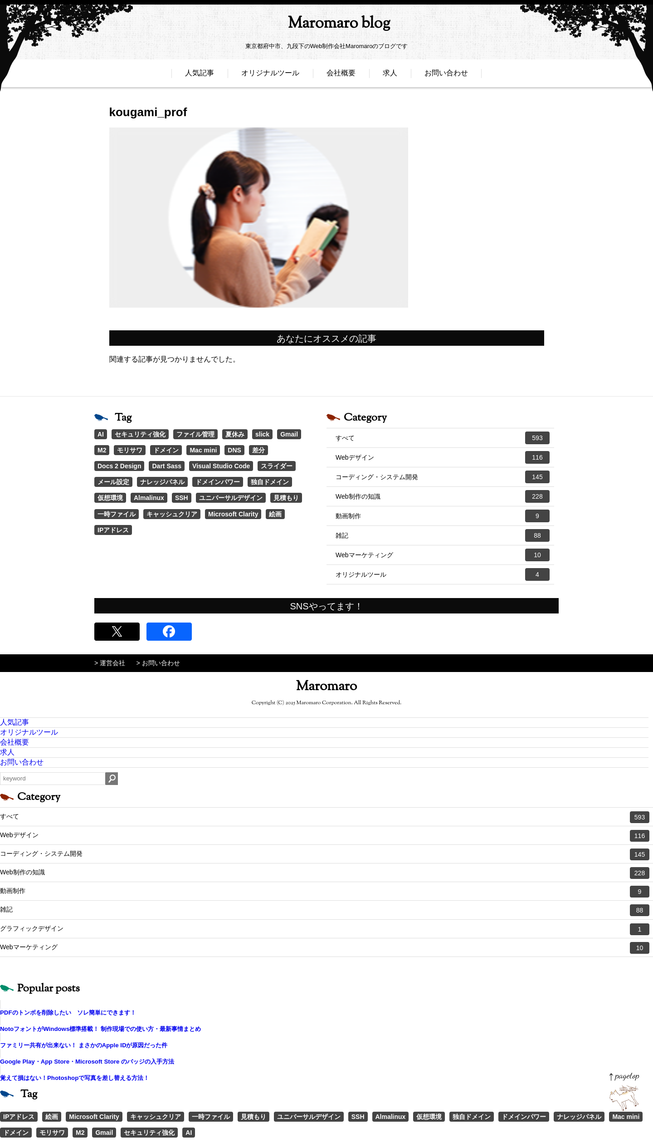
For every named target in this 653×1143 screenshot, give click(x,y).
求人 (390, 76)
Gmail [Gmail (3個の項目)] (289, 434)
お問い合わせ (446, 76)
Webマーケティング (443, 555)
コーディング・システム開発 (443, 477)
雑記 (443, 535)
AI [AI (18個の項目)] (100, 434)
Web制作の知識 (443, 496)
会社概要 (341, 76)
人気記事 (199, 76)
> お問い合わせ (158, 663)
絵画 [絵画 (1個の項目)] (275, 514)
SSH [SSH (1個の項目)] (181, 497)
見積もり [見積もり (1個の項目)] (286, 497)
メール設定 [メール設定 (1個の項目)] (113, 482)
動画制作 (443, 516)
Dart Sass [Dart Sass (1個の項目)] (166, 466)
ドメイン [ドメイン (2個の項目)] (166, 450)
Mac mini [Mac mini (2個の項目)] (203, 450)
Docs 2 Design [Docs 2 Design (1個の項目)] (119, 466)
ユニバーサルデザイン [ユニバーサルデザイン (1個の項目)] (231, 497)
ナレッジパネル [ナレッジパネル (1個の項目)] (162, 482)
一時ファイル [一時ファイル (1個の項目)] (116, 514)
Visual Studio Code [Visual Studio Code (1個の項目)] (221, 466)
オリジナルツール (270, 76)
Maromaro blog (326, 25)
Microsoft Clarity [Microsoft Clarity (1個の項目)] (233, 514)
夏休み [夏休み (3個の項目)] (234, 434)
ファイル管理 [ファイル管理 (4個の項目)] (195, 434)
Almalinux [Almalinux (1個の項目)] (149, 497)
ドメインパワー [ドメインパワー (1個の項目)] (217, 482)
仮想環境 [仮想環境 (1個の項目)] (110, 497)
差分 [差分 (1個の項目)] (258, 450)
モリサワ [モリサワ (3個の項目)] (129, 450)
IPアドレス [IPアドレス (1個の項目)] (113, 530)
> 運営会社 (109, 663)
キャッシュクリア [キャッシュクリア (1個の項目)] (171, 514)
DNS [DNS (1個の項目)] (234, 450)
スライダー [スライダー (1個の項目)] (276, 466)
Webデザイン (443, 457)
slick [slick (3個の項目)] (262, 434)
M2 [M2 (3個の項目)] (101, 450)
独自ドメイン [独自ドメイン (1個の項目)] (270, 482)
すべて (443, 438)
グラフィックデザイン (324, 929)
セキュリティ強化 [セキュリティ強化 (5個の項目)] (140, 434)
